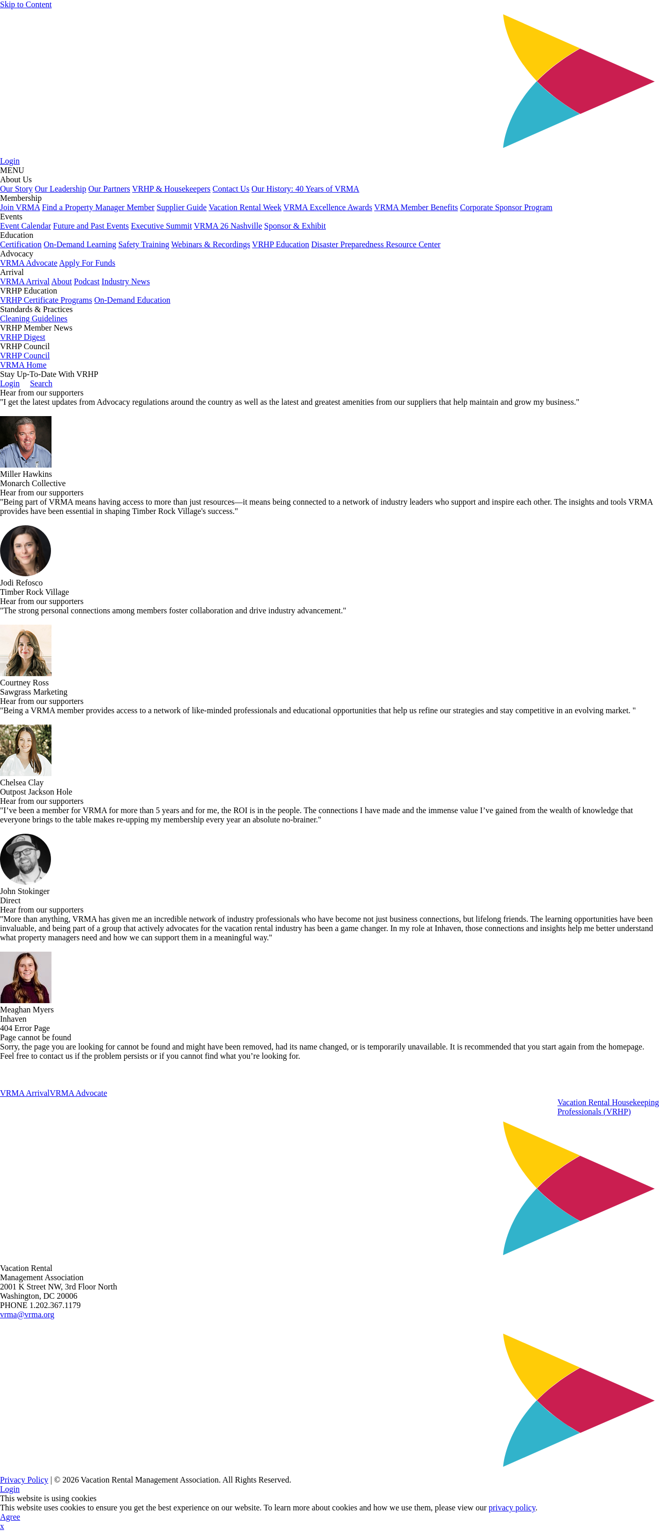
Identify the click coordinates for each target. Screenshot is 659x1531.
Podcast (87, 281)
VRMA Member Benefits (416, 207)
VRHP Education (280, 244)
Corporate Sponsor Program (506, 207)
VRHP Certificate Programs (46, 300)
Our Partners (109, 188)
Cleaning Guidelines (33, 318)
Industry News (125, 281)
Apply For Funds (87, 263)
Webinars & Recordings (210, 244)
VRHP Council (25, 355)
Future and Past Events (91, 225)
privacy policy (512, 1507)
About (61, 281)
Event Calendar (25, 225)
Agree (10, 1516)
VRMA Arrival (24, 281)
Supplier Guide (181, 207)
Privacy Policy (24, 1479)
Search (41, 383)
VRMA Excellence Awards (327, 207)
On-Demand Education (132, 300)
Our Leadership (60, 188)
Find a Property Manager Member (98, 207)
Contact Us (231, 188)
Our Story (16, 188)
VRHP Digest (22, 337)
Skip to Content (25, 4)
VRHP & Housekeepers (171, 188)
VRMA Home (23, 364)
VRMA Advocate (29, 263)
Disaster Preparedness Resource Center (376, 244)
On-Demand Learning (80, 244)
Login (10, 161)
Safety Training (143, 244)
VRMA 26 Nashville (228, 225)
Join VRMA (20, 207)
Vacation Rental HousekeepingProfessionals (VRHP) (608, 1107)
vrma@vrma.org (27, 1314)
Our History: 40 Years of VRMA (305, 188)
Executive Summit (161, 225)
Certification (21, 244)
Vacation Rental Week (245, 207)
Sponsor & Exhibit (295, 225)
